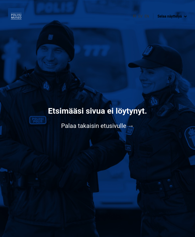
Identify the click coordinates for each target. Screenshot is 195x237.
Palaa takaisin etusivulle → (97, 125)
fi (134, 16)
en (146, 16)
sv (140, 16)
